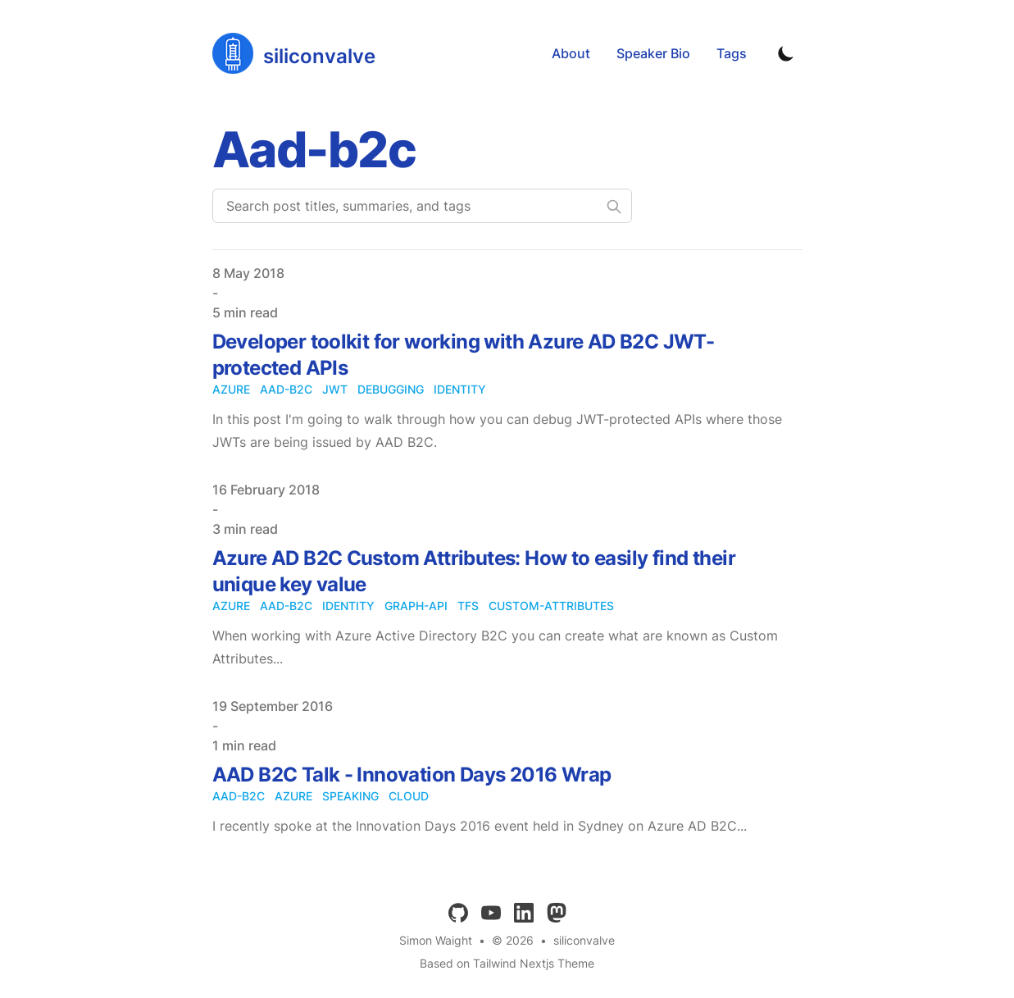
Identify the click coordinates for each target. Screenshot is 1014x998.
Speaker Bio (653, 53)
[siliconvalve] (293, 53)
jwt (335, 389)
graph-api (416, 606)
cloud (409, 796)
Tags (731, 53)
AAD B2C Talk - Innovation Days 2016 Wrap (412, 774)
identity (460, 389)
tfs (468, 606)
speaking (350, 796)
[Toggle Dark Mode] (786, 53)
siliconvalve (584, 940)
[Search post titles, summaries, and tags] (422, 206)
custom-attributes (551, 606)
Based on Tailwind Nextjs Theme (507, 963)
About (571, 53)
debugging (390, 389)
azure (231, 389)
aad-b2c (286, 389)
